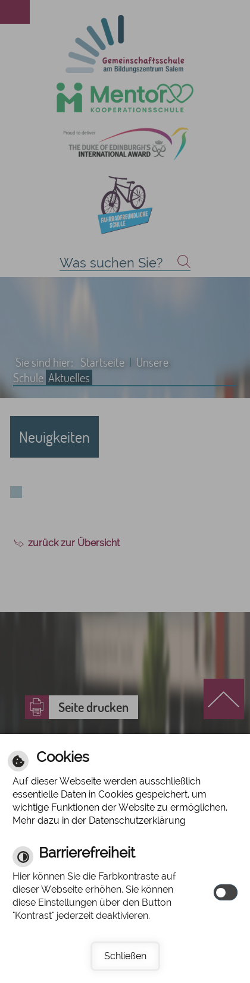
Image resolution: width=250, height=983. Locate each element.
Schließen (125, 956)
